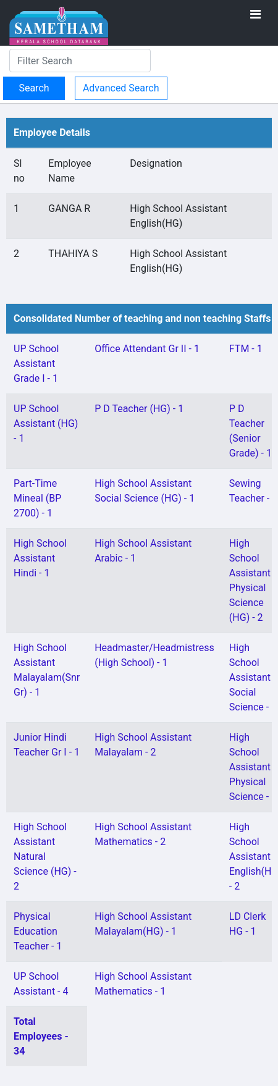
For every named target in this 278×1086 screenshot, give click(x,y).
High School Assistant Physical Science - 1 (253, 766)
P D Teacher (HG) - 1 (139, 409)
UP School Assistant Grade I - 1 (36, 363)
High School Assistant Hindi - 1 (40, 558)
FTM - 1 (246, 349)
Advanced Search (121, 88)
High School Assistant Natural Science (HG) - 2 (45, 856)
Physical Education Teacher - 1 (38, 931)
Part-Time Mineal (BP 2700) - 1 (37, 498)
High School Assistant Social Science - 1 (253, 677)
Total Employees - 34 (41, 1036)
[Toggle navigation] (255, 14)
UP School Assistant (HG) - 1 (46, 423)
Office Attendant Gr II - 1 (147, 349)
